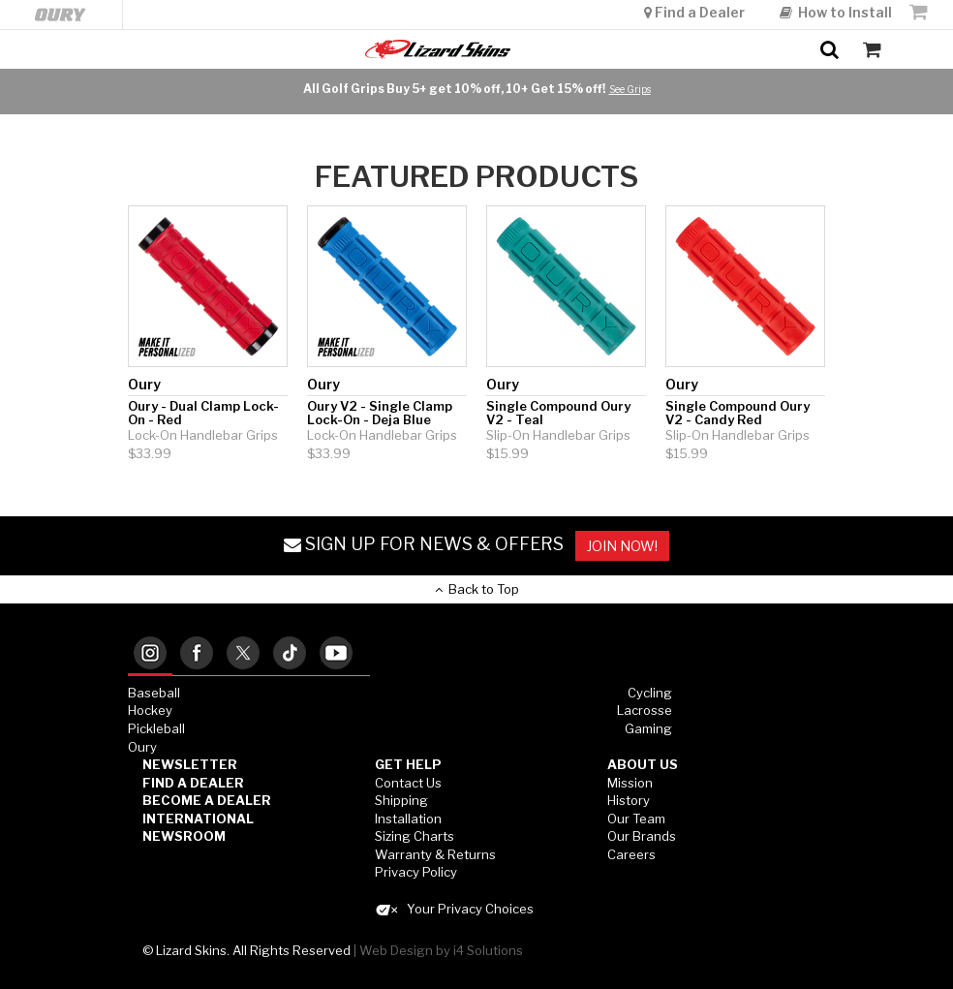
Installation (408, 818)
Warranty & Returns (435, 854)
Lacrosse (644, 710)
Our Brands (641, 836)
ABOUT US (642, 764)
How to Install (836, 12)
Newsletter (189, 764)
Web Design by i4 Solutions (441, 950)
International (198, 818)
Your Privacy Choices (454, 908)
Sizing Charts (414, 836)
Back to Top (477, 589)
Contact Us (408, 782)
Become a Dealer (206, 800)
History (628, 800)
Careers (631, 854)
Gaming (648, 728)
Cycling (650, 692)
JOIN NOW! (622, 546)
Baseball (154, 692)
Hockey (150, 710)
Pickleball (156, 728)
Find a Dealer (696, 12)
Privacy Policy (416, 872)
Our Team (636, 818)
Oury (142, 747)
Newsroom (184, 836)
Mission (630, 782)
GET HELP (408, 764)
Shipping (401, 800)
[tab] (150, 654)
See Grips (630, 89)
